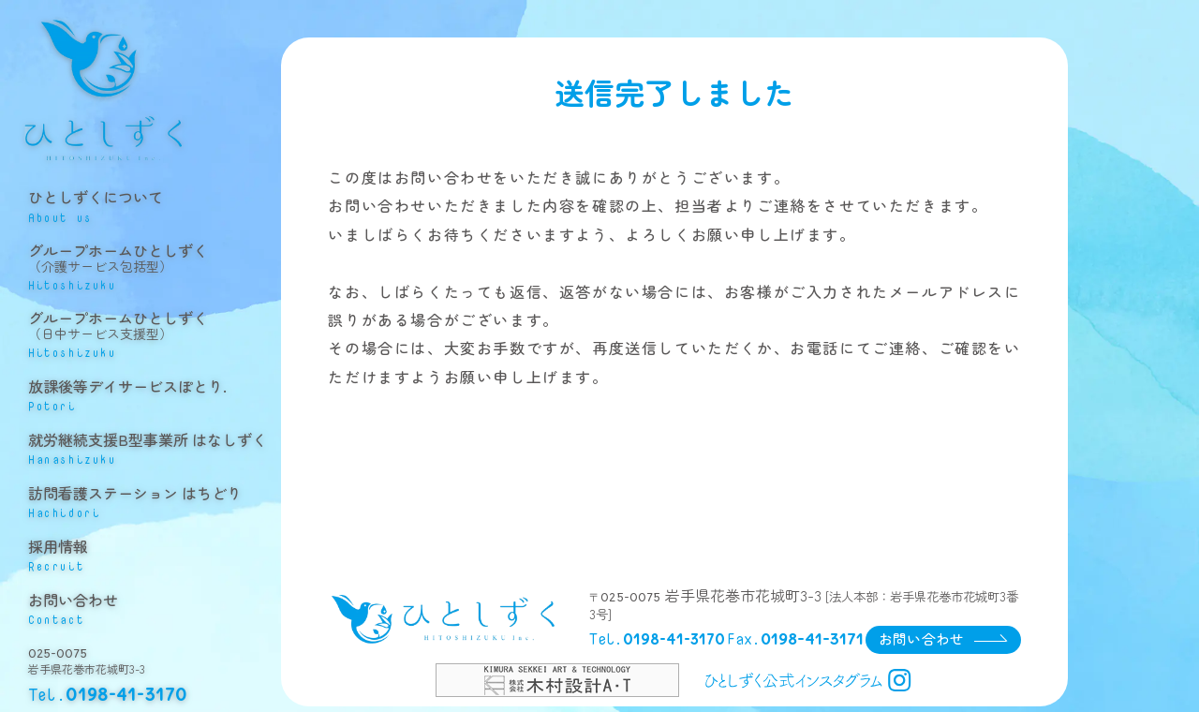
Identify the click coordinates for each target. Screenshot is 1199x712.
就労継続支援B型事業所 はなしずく (154, 447)
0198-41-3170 (126, 688)
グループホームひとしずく (154, 270)
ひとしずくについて (154, 212)
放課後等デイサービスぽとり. (154, 396)
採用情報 (154, 551)
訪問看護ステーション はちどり (154, 499)
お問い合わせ (154, 603)
